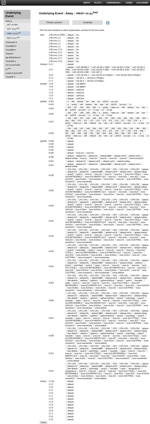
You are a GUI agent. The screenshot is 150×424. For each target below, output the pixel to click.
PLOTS (98, 3)
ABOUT (86, 3)
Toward (9, 54)
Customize (87, 22)
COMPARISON (113, 3)
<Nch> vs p (14, 33)
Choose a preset (53, 22)
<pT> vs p (13, 28)
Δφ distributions (12, 57)
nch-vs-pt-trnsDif (13, 65)
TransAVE (10, 61)
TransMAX (10, 46)
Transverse (10, 42)
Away (8, 21)
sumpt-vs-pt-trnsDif (14, 73)
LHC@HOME (142, 3)
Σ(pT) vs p (13, 38)
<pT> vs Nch (12, 25)
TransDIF (10, 77)
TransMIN (10, 50)
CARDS (129, 3)
